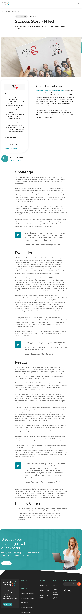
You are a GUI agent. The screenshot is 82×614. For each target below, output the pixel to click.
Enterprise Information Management (27, 602)
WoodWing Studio (44, 584)
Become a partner (55, 589)
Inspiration (7, 11)
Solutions (24, 589)
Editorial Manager (23, 193)
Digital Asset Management (28, 594)
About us (55, 584)
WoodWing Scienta (44, 588)
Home (2, 11)
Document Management (27, 599)
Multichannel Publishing (27, 596)
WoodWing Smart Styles (44, 597)
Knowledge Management (27, 606)
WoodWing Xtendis (44, 591)
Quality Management (26, 611)
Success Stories (15, 11)
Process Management (27, 608)
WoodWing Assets (44, 586)
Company (56, 581)
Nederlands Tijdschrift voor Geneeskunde (49, 91)
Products (42, 581)
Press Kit (55, 595)
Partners (55, 586)
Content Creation (26, 591)
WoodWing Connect (44, 593)
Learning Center (55, 598)
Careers (55, 593)
